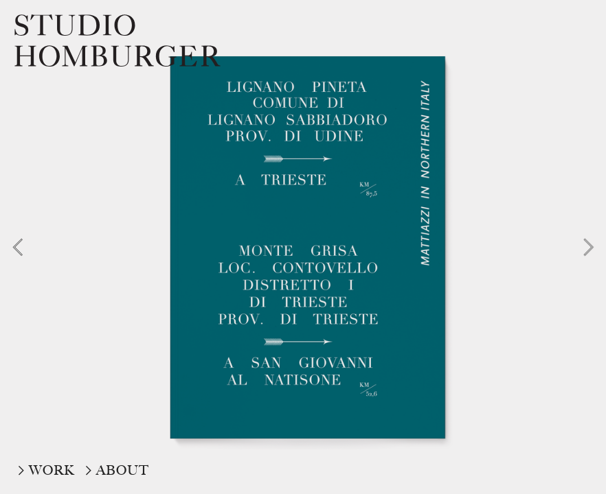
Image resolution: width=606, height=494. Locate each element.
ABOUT (122, 470)
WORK (52, 470)
